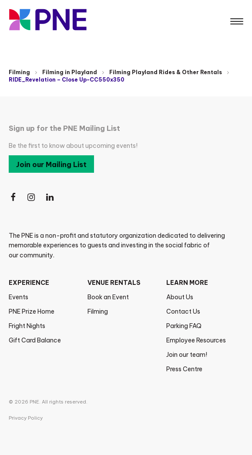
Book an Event (108, 297)
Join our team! (186, 355)
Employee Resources (196, 340)
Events (18, 297)
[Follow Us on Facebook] (13, 197)
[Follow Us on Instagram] (31, 197)
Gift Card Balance (35, 340)
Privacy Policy (26, 418)
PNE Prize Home (31, 311)
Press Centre (184, 369)
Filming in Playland (69, 72)
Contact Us (183, 311)
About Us (179, 297)
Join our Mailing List (51, 164)
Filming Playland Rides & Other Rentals (165, 72)
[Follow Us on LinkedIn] (50, 197)
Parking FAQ (184, 326)
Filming (19, 72)
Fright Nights (27, 326)
